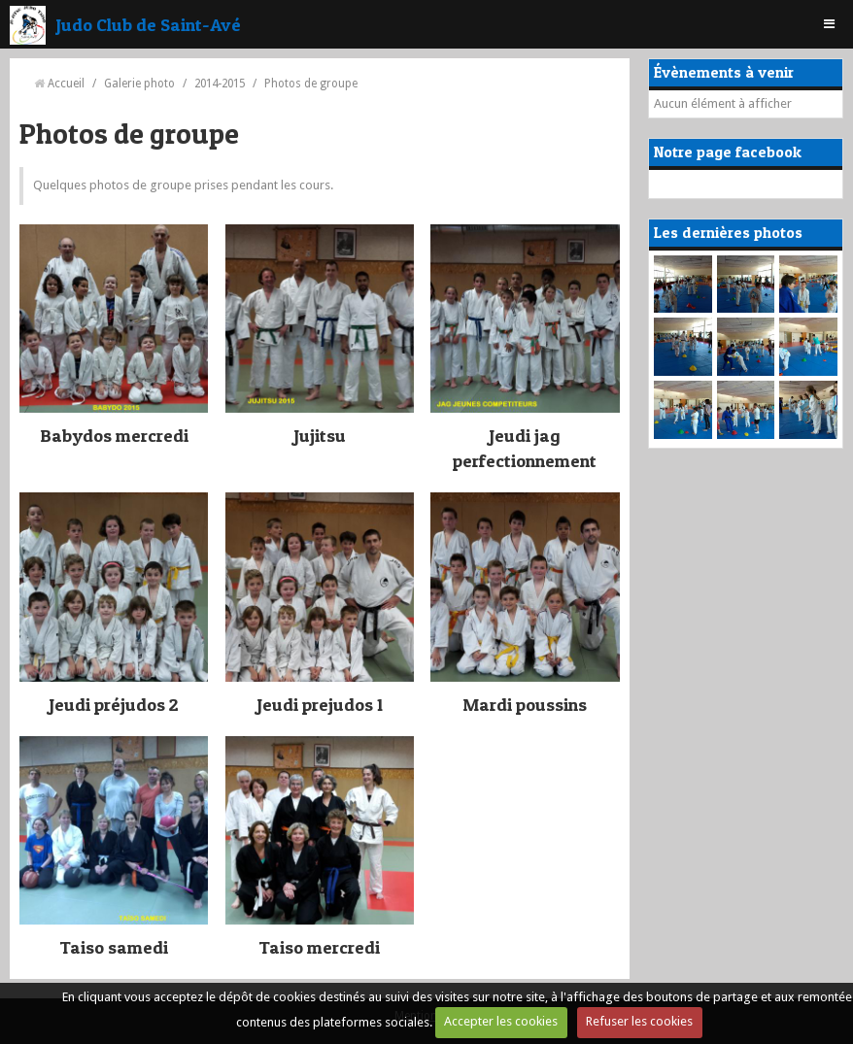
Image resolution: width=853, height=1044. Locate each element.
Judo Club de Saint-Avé (148, 24)
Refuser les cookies (639, 1021)
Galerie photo (139, 83)
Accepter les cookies (501, 1021)
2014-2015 (219, 83)
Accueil (66, 83)
